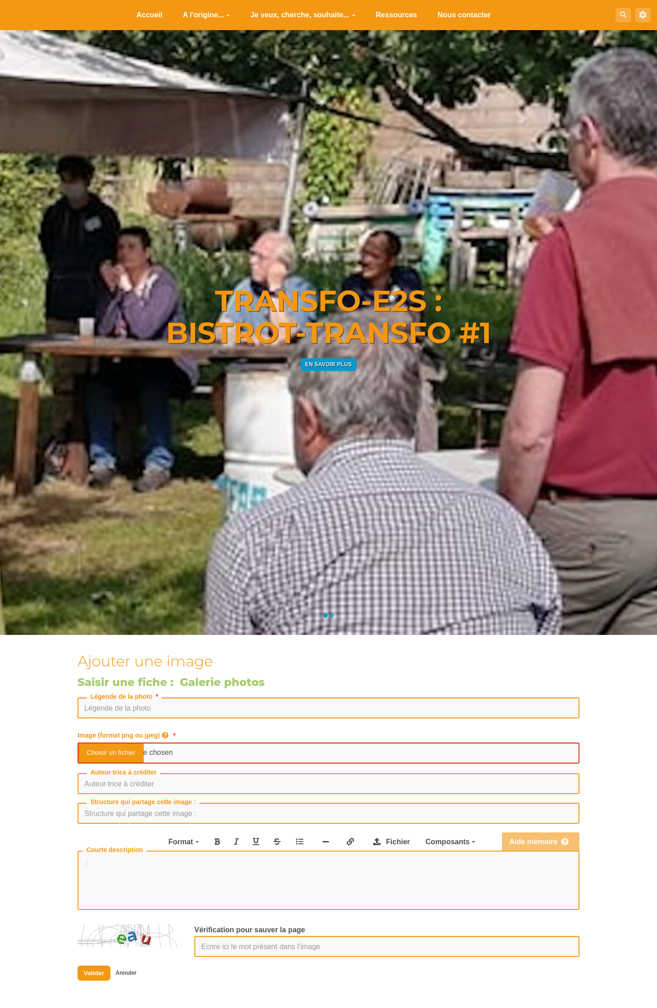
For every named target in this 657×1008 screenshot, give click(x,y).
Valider (97, 983)
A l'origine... (203, 15)
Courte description (114, 849)
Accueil (146, 15)
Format (183, 842)
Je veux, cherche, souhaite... (299, 15)
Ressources (393, 15)
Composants (450, 842)
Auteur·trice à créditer (123, 772)
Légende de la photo (125, 696)
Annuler (133, 983)
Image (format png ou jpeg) (127, 735)
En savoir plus (328, 364)
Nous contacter (460, 15)
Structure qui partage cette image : (143, 801)
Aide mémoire (538, 842)
